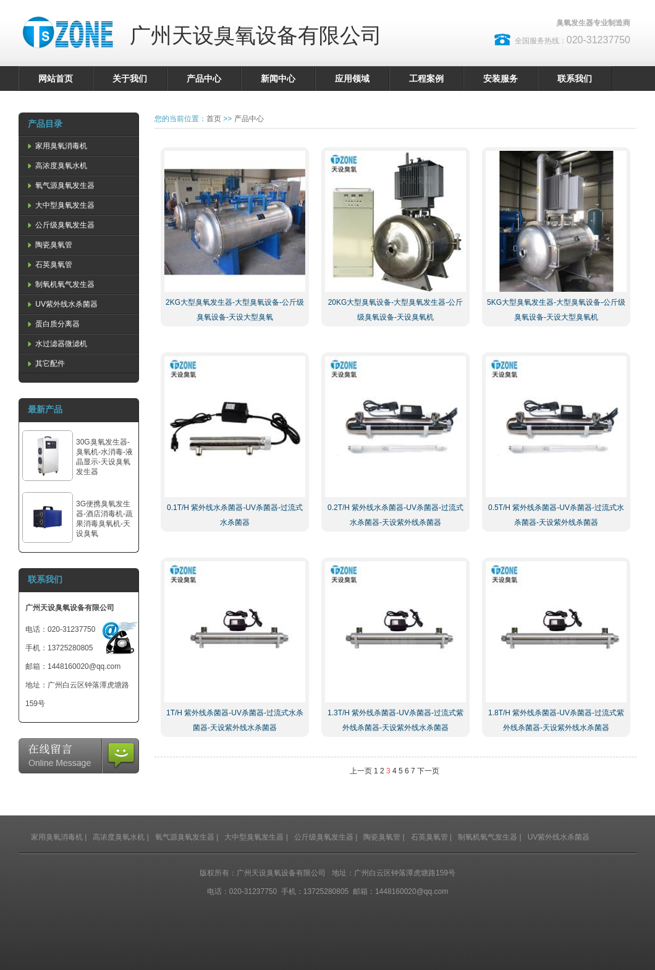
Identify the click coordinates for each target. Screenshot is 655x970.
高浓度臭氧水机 (56, 165)
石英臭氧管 (48, 264)
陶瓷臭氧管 (48, 244)
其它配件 (45, 363)
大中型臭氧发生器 (60, 205)
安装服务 (500, 78)
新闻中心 (278, 78)
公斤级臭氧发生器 (60, 225)
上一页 (361, 771)
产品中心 (204, 78)
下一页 (428, 771)
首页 (213, 118)
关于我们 (129, 78)
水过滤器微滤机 (56, 343)
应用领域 (352, 78)
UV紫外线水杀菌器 (61, 304)
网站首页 (55, 78)
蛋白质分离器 (52, 324)
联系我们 (574, 78)
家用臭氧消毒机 (56, 146)
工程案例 (426, 78)
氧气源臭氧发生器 (60, 185)
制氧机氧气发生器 (60, 284)
